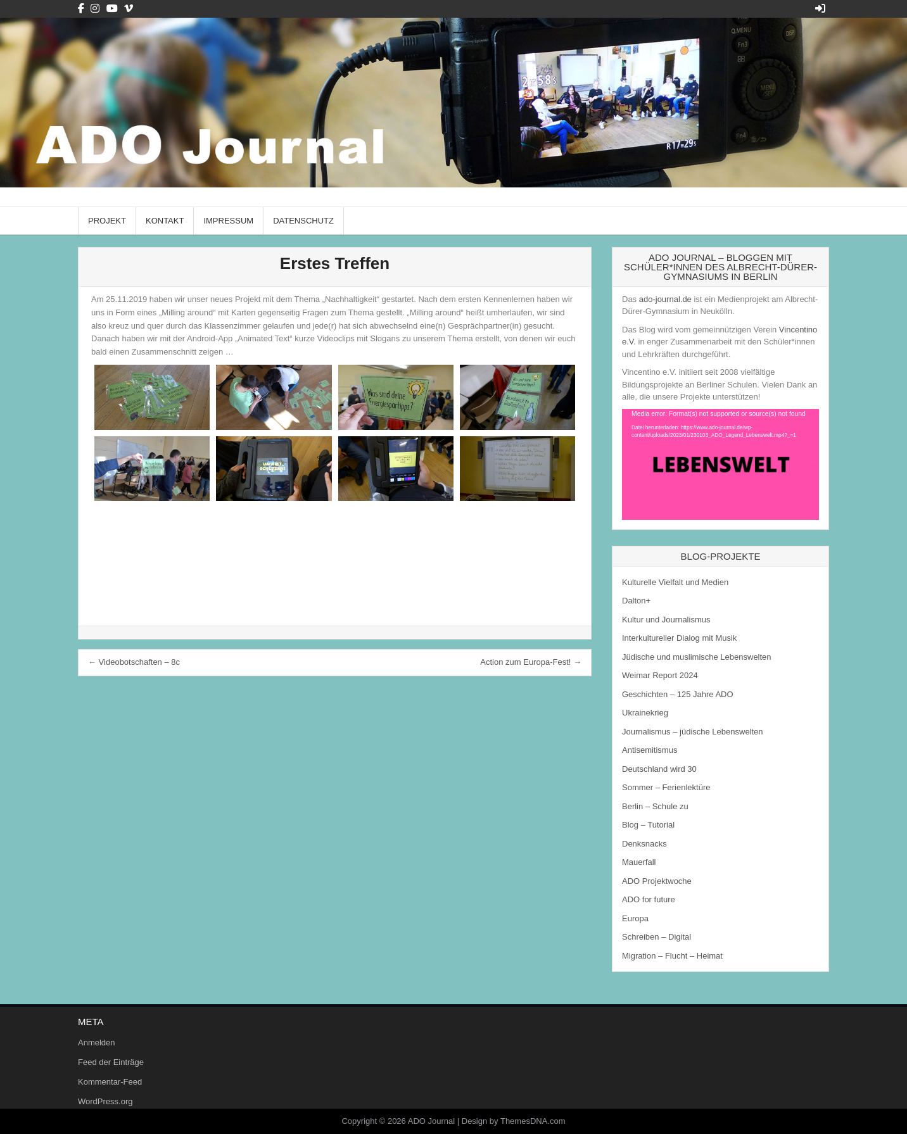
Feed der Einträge (111, 1062)
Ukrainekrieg (645, 712)
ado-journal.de (665, 299)
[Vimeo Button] (128, 8)
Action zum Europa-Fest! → (530, 662)
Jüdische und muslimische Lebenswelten (696, 657)
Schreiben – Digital (656, 937)
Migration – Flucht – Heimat (672, 956)
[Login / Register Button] (820, 8)
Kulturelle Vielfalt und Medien (675, 582)
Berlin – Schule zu (655, 806)
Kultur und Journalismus (666, 619)
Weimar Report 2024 (660, 675)
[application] (720, 464)
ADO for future (648, 899)
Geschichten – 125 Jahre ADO (677, 694)
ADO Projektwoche (657, 881)
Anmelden (96, 1042)
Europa (635, 918)
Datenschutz (303, 220)
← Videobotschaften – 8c (134, 662)
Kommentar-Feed (110, 1082)
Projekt (107, 220)
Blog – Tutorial (648, 824)
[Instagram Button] (95, 8)
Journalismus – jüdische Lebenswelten (692, 731)
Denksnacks (644, 843)
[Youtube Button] (112, 8)
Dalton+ (636, 600)
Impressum (228, 220)
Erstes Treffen (335, 263)
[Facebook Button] (81, 8)
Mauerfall (639, 862)
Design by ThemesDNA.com (514, 1121)
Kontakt (165, 220)
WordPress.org (105, 1101)
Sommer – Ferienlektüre (666, 787)
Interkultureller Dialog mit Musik (679, 638)
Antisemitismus (649, 750)
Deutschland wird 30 (659, 769)
